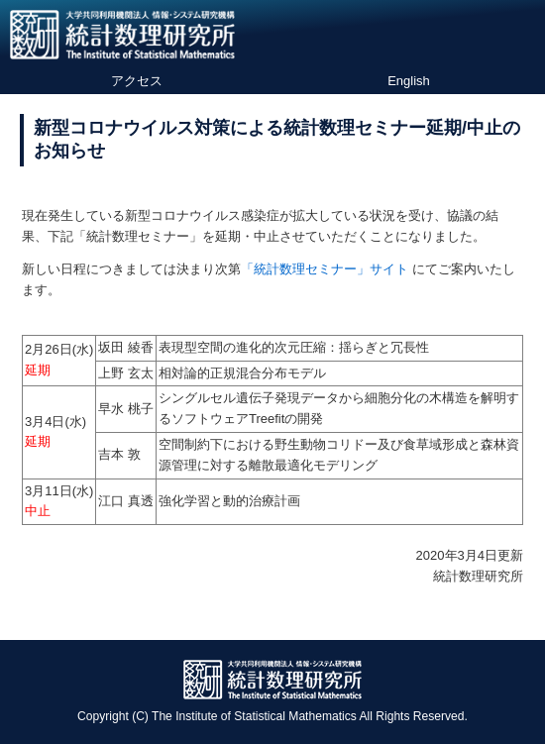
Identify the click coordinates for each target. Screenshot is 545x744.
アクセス (137, 80)
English (408, 80)
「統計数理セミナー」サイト (324, 269)
